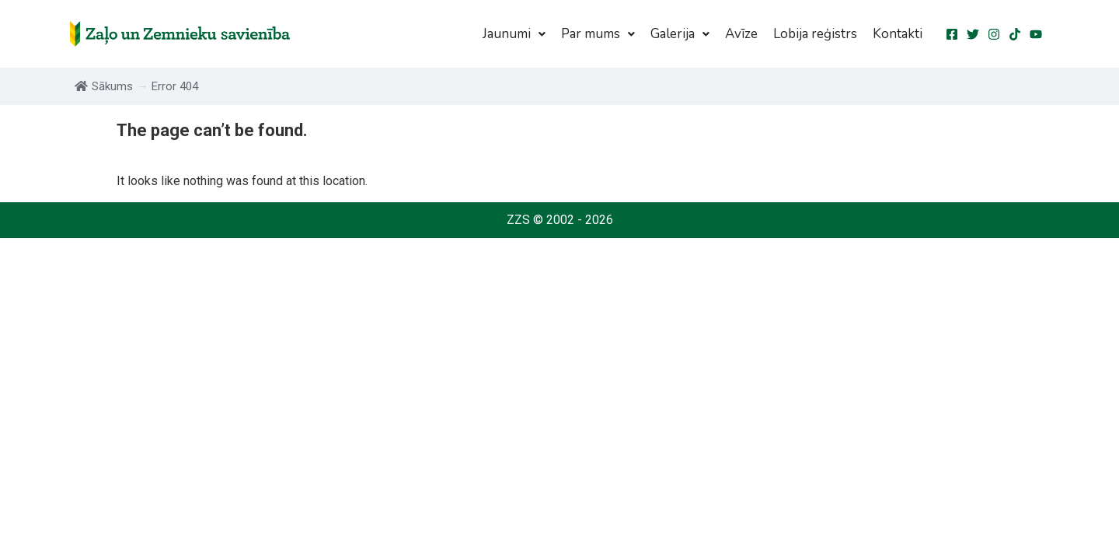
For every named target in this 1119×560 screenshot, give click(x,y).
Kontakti (897, 34)
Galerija (679, 34)
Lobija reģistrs (815, 34)
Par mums (598, 34)
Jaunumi (514, 34)
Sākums (104, 86)
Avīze (741, 34)
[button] (514, 34)
